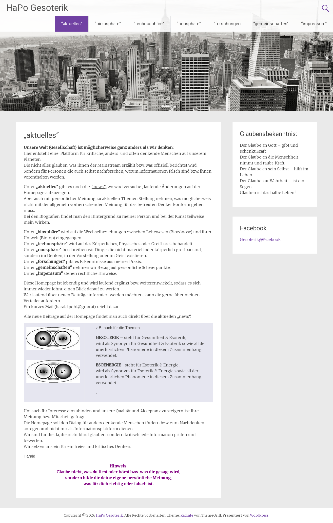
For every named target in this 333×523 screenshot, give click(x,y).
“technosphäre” (149, 23)
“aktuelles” (71, 23)
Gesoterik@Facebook (260, 239)
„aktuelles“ (41, 135)
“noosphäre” (189, 23)
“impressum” (314, 23)
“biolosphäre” (108, 23)
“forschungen (227, 23)
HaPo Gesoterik (37, 8)
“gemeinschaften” (271, 23)
